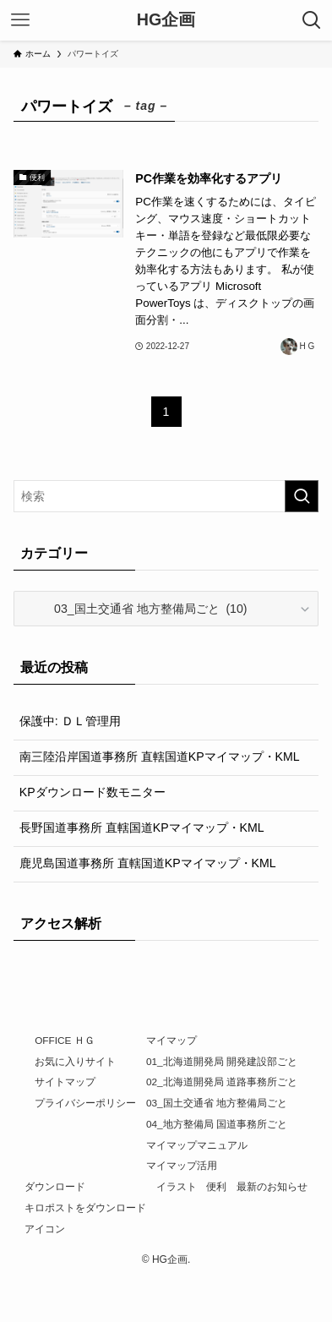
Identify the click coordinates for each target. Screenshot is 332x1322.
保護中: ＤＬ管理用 (70, 721)
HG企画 (166, 20)
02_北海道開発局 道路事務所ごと (221, 1081)
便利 (216, 1186)
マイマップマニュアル (197, 1144)
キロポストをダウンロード (85, 1207)
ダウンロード (54, 1186)
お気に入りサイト (75, 1061)
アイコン (44, 1228)
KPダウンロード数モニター (92, 792)
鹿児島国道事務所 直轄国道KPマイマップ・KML (147, 863)
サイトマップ (65, 1081)
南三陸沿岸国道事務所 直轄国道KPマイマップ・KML (159, 756)
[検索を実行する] (301, 496)
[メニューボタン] (20, 20)
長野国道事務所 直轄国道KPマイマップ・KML (141, 827)
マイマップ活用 (181, 1165)
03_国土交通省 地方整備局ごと (216, 1102)
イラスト (176, 1186)
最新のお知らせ (272, 1186)
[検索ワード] (166, 496)
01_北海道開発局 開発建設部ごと (221, 1061)
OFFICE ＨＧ (64, 1040)
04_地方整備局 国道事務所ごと (216, 1123)
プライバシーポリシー (85, 1102)
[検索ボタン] (311, 20)
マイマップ (171, 1040)
